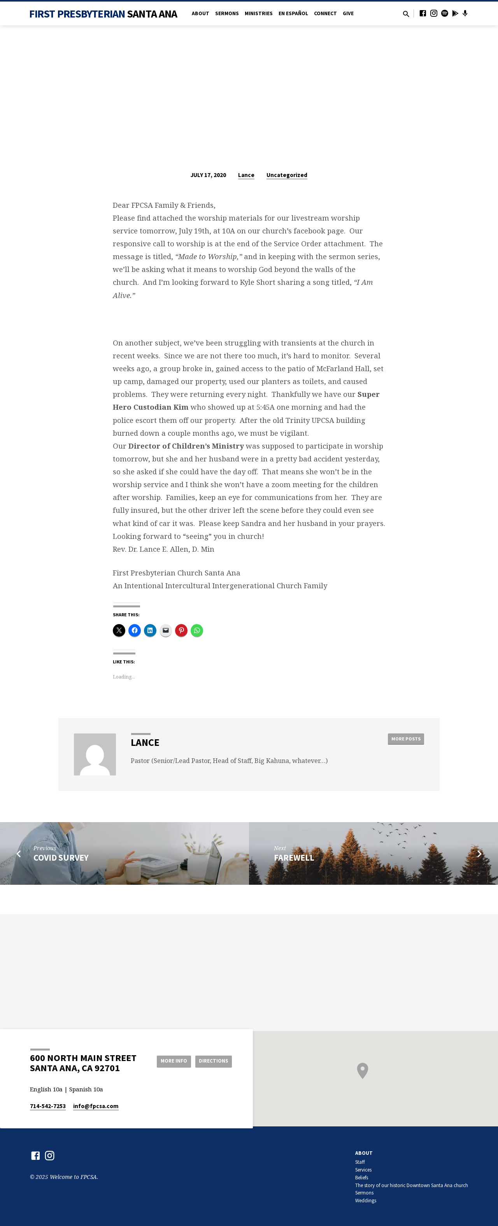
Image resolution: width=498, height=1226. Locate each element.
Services (363, 1169)
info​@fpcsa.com (96, 1106)
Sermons (227, 13)
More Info (168, 1061)
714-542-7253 (48, 1106)
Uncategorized (287, 175)
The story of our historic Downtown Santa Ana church (411, 1185)
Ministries (259, 13)
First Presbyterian (103, 14)
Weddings (365, 1200)
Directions (212, 1061)
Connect (325, 13)
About (200, 13)
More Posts (404, 739)
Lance (246, 175)
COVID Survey (61, 857)
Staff (360, 1162)
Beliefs (361, 1177)
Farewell (294, 857)
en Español (293, 13)
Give (348, 13)
